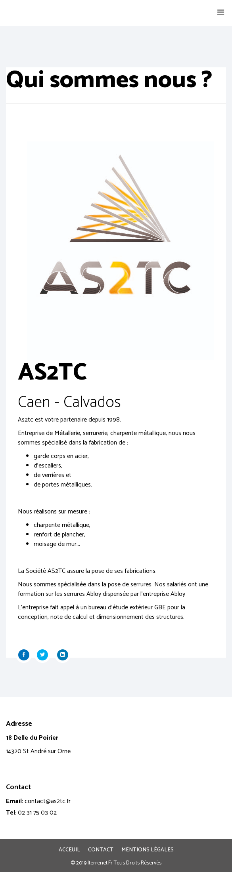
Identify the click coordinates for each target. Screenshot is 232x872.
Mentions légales (147, 850)
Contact (100, 850)
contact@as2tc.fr (48, 801)
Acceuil (69, 850)
